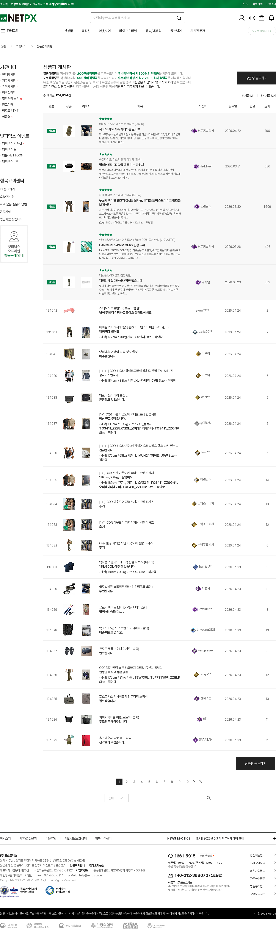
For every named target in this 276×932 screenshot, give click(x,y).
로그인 (245, 4)
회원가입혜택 (257, 871)
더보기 (272, 838)
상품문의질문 (257, 894)
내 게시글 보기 (267, 95)
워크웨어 (176, 31)
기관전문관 (197, 31)
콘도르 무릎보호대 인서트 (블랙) (119, 649)
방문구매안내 (77, 865)
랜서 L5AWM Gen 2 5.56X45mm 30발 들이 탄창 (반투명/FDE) (137, 240)
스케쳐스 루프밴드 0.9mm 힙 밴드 (120, 308)
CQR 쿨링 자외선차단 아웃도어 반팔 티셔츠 (126, 543)
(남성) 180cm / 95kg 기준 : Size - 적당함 (126, 222)
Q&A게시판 (7, 197)
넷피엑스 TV (10, 161)
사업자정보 (82, 870)
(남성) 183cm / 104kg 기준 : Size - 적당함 (139, 428)
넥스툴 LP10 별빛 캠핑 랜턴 (115, 275)
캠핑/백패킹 (154, 31)
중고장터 (7, 105)
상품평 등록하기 (256, 78)
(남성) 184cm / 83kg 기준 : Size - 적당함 (137, 380)
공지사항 (5, 212)
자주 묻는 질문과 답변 (13, 204)
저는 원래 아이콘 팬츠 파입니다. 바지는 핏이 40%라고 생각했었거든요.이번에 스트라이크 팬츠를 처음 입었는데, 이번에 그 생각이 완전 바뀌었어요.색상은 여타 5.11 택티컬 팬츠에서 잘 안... (140, 213)
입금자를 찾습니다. (11, 219)
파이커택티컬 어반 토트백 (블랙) (119, 717)
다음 (194, 782)
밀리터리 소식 (12, 99)
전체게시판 (9, 74)
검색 (208, 798)
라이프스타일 (128, 31)
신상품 (68, 31)
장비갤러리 (9, 93)
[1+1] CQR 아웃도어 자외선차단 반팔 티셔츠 (126, 502)
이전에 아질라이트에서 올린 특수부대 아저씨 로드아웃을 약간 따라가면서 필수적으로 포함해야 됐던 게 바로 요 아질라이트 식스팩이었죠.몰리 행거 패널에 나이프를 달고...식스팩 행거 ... (139, 173)
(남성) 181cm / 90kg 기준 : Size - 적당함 (127, 572)
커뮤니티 (21, 46)
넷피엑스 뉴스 (10, 149)
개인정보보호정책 (76, 838)
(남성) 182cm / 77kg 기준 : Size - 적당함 (139, 485)
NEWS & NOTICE (178, 838)
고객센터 (271, 4)
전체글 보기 (248, 95)
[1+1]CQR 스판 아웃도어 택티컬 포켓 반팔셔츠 (128, 414)
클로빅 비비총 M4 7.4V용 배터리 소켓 (123, 607)
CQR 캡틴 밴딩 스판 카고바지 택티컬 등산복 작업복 (130, 668)
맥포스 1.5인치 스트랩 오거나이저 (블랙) (124, 628)
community (262, 30)
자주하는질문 (257, 878)
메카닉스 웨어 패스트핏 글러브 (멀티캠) (121, 124)
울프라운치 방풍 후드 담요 (115, 738)
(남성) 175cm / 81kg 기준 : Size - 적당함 (139, 680)
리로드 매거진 (10, 111)
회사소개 (5, 838)
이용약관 (50, 838)
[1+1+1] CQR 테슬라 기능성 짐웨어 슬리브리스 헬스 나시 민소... (138, 446)
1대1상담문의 (257, 863)
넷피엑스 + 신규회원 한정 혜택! (37, 4)
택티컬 (86, 31)
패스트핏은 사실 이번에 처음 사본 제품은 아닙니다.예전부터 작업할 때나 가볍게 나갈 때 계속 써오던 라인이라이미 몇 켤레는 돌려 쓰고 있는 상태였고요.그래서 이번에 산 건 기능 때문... (139, 138)
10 (186, 782)
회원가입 (257, 4)
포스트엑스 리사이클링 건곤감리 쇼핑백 (123, 697)
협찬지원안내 (257, 855)
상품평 (8, 117)
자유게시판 (10, 81)
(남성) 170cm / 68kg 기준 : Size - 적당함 (138, 458)
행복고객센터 (103, 838)
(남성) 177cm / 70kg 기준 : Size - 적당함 (131, 337)
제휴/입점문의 (28, 838)
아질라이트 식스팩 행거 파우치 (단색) (120, 159)
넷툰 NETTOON (12, 155)
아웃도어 (105, 31)
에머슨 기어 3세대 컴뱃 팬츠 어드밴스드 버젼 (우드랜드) (133, 327)
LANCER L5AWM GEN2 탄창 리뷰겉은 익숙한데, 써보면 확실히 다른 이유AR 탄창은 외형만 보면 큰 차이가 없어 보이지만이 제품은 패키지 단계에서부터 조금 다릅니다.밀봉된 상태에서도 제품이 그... (139, 254)
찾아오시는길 (96, 865)
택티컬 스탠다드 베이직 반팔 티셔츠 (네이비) (126, 562)
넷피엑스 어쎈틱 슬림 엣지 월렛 (118, 352)
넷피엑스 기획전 (13, 143)
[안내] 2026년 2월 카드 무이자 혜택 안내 (220, 838)
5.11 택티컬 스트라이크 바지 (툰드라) (120, 195)
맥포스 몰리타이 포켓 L (113, 395)
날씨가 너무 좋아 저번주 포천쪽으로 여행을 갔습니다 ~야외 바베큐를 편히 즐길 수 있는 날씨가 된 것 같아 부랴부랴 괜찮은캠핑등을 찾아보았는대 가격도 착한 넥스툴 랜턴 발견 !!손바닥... (139, 289)
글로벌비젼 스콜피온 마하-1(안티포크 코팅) (125, 587)
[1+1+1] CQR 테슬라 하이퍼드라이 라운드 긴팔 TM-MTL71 (136, 371)
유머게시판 (10, 87)
